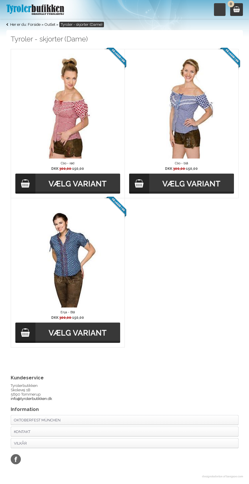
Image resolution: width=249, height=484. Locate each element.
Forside (34, 24)
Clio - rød (67, 163)
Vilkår (20, 443)
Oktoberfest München (37, 420)
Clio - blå (181, 163)
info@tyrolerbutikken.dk (31, 398)
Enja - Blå (68, 312)
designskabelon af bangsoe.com (222, 476)
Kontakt (22, 432)
